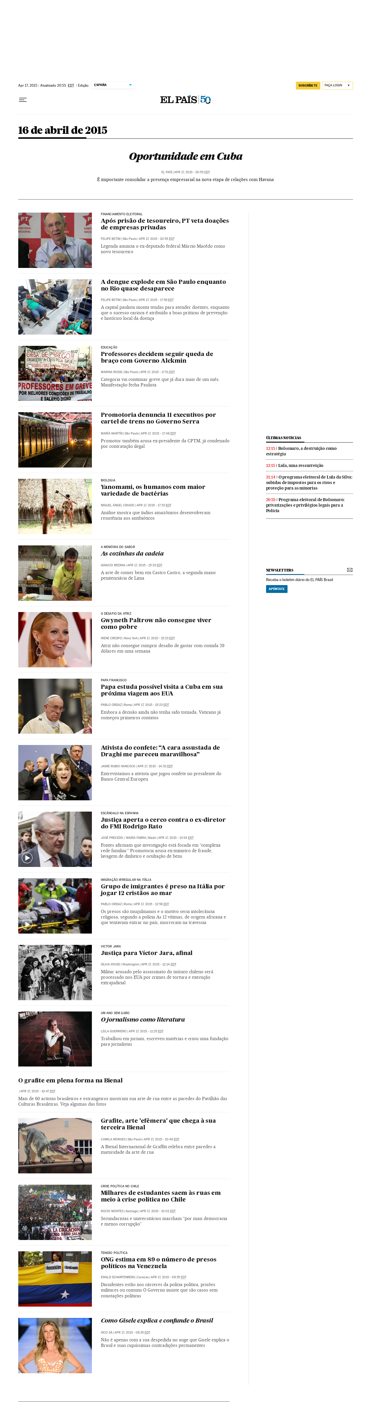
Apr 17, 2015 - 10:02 (158, 1211)
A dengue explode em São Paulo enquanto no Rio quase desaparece (163, 286)
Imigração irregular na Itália (126, 880)
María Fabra (136, 838)
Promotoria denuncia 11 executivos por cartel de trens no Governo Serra (159, 418)
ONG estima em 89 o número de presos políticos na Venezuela (159, 1263)
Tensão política (114, 1253)
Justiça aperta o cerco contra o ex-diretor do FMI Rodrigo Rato (163, 823)
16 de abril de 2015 (63, 130)
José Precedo (112, 838)
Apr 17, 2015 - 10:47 (37, 1091)
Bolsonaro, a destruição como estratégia (301, 451)
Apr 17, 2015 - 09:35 (168, 1277)
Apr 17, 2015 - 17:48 (158, 433)
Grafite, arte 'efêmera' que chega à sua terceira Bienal (158, 1124)
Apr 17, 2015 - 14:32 (155, 766)
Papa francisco (114, 680)
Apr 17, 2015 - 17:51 (157, 372)
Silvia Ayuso (110, 964)
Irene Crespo (111, 638)
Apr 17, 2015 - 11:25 (146, 1031)
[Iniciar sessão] (337, 86)
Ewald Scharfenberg (118, 1277)
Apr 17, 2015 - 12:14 (158, 964)
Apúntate (277, 589)
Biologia (108, 480)
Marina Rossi (111, 372)
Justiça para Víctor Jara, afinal (147, 953)
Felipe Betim (111, 239)
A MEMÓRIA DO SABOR (118, 547)
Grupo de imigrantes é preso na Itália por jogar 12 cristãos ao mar (163, 890)
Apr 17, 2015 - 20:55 (192, 172)
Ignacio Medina (113, 565)
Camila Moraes (113, 1139)
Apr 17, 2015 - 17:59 (156, 300)
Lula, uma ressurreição (301, 465)
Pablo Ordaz (111, 705)
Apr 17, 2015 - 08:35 (132, 1332)
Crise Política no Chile (120, 1186)
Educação (109, 347)
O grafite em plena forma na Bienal (70, 1081)
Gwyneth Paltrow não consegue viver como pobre (156, 624)
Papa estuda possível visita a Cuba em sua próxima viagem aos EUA (162, 690)
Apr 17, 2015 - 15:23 (157, 638)
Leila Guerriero (114, 1031)
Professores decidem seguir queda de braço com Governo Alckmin (157, 358)
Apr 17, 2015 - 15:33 (144, 565)
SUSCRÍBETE (308, 85)
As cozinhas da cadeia (132, 554)
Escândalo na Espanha (120, 813)
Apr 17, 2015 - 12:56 (151, 904)
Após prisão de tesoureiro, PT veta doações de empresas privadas (165, 224)
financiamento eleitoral (122, 214)
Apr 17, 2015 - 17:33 (154, 505)
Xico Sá (106, 1332)
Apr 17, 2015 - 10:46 (161, 1139)
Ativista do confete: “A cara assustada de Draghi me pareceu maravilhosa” (160, 751)
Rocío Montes (112, 1211)
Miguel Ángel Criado (117, 505)
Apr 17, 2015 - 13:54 (176, 838)
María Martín (112, 433)
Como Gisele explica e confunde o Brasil (157, 1321)
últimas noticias (283, 438)
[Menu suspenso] (23, 100)
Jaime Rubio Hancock (118, 766)
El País (166, 172)
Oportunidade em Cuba (185, 156)
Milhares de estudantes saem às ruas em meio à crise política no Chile (161, 1196)
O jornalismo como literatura (143, 1020)
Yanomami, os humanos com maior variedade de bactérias (153, 491)
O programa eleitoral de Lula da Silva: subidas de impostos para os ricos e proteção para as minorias (309, 482)
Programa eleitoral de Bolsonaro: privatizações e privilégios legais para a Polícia (305, 505)
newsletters (279, 570)
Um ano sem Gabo (115, 1013)
